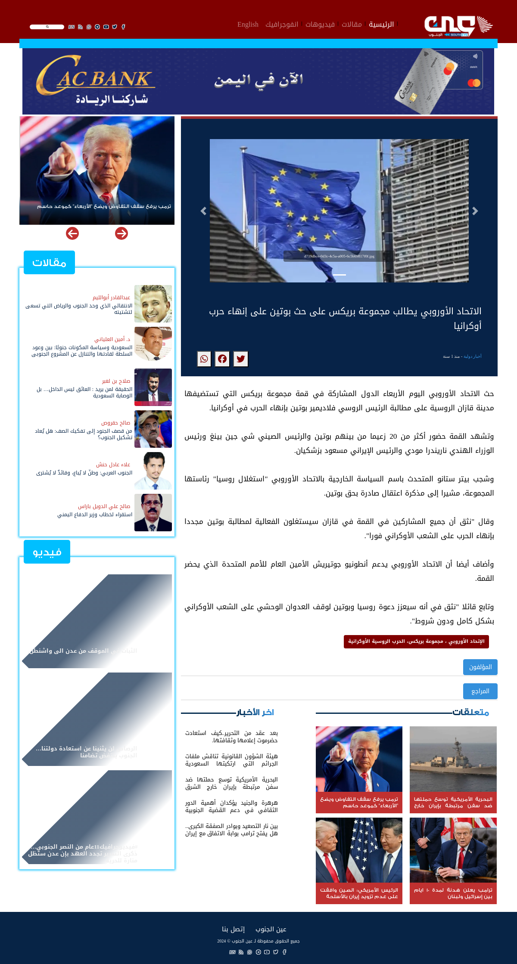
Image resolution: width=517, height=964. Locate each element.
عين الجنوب (271, 929)
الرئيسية (381, 23)
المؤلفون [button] (480, 667)
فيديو (47, 552)
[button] (203, 211)
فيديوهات (320, 23)
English (247, 23)
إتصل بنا (233, 929)
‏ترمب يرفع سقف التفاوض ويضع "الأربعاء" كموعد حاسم (103, 206)
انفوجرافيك (282, 23)
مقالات (352, 23)
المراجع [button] (480, 691)
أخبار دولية (473, 356)
